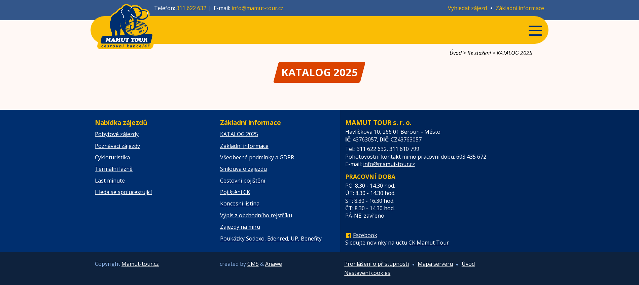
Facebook (365, 235)
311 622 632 (191, 8)
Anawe (273, 263)
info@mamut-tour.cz (257, 8)
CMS (253, 263)
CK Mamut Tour (429, 242)
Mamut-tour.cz (140, 263)
